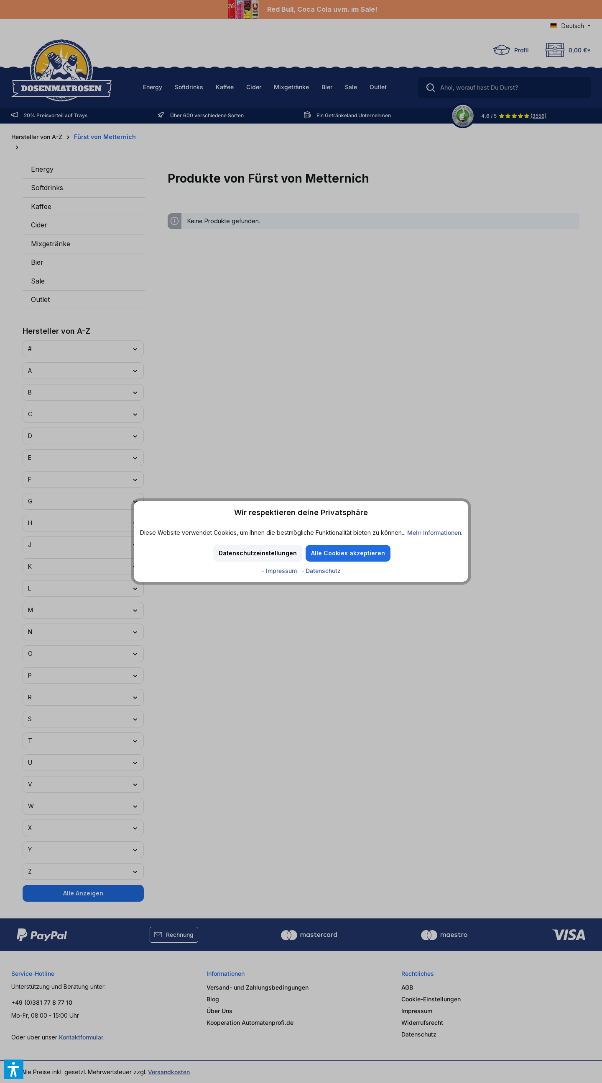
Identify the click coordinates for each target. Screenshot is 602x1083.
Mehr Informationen (434, 532)
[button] (13, 1069)
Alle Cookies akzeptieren (348, 553)
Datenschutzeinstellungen (258, 553)
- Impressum (280, 570)
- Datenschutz (321, 570)
